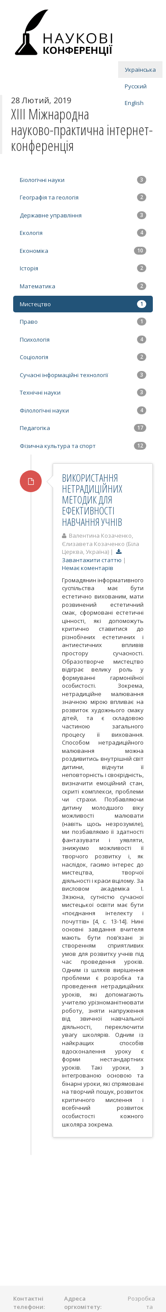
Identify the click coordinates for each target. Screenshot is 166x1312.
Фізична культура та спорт (83, 446)
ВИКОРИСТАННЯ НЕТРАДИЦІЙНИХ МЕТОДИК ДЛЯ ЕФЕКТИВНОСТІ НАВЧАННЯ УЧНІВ (92, 500)
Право (83, 321)
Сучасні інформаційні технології (83, 375)
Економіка (83, 251)
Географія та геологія (83, 197)
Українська (140, 69)
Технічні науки (83, 392)
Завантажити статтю (92, 556)
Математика (83, 286)
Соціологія (83, 357)
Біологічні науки (83, 180)
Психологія (83, 339)
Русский (136, 86)
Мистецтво (83, 304)
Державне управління (83, 215)
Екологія (83, 233)
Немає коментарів (87, 568)
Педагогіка (83, 428)
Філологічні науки (83, 410)
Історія (83, 268)
